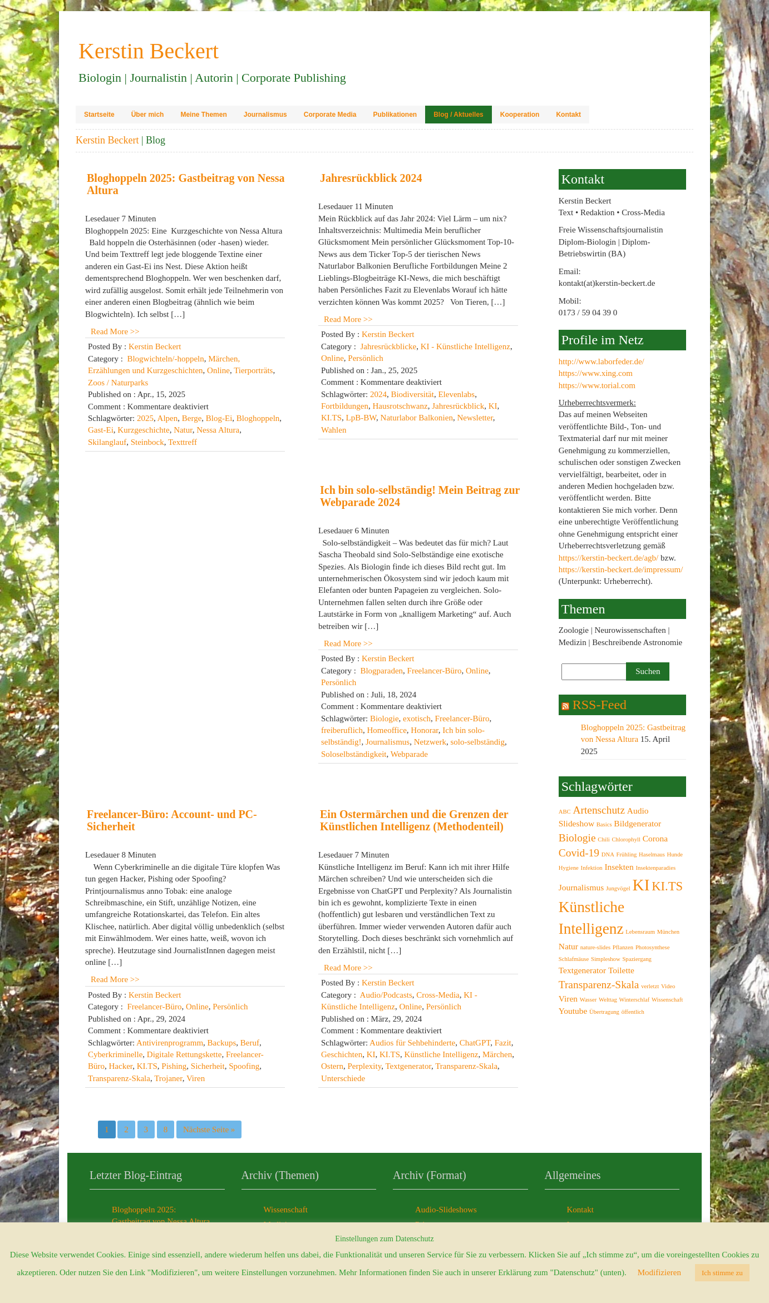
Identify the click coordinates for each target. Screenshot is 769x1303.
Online (218, 370)
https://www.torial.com (597, 385)
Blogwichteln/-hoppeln (165, 358)
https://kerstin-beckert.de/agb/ (609, 557)
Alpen (167, 418)
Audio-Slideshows (446, 1209)
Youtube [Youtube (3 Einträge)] (573, 1010)
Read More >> (115, 331)
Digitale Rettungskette (184, 1054)
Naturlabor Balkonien (417, 417)
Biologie (384, 718)
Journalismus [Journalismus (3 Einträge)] (581, 887)
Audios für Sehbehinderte (412, 1042)
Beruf (249, 1042)
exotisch (417, 718)
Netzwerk (430, 741)
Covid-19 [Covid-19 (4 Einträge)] (579, 853)
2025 (145, 418)
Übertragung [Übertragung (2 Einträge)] (604, 1012)
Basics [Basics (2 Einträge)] (604, 824)
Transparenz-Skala (119, 1078)
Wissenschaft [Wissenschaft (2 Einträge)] (667, 1000)
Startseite (99, 114)
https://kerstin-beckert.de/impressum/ (621, 569)
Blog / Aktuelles (458, 114)
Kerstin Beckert (107, 140)
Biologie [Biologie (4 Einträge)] (577, 838)
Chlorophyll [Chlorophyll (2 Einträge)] (626, 839)
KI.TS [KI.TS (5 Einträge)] (667, 886)
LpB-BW (361, 417)
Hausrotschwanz (400, 406)
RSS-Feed (600, 704)
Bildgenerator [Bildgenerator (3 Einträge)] (637, 823)
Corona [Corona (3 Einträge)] (655, 838)
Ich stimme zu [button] (722, 1273)
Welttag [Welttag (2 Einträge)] (608, 1000)
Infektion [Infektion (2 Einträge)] (592, 868)
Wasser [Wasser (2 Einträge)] (588, 1000)
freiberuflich (342, 730)
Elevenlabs (456, 394)
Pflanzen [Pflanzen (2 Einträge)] (623, 947)
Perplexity (365, 1066)
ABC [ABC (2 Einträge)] (565, 812)
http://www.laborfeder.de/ (601, 361)
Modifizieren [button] (659, 1272)
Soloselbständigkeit (354, 754)
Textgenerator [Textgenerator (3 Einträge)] (582, 970)
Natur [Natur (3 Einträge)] (568, 946)
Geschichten (341, 1054)
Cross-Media (438, 994)
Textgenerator (408, 1066)
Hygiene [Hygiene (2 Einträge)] (569, 868)
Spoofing (244, 1066)
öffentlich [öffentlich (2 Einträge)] (633, 1012)
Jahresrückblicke (388, 346)
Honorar (424, 730)
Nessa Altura (217, 429)
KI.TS (331, 417)
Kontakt (568, 114)
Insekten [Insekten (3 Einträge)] (618, 866)
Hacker (121, 1066)
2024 (378, 394)
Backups (222, 1042)
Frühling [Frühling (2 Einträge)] (627, 854)
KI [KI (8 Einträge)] (640, 885)
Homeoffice (386, 730)
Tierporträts (253, 370)
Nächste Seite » (209, 1129)
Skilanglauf (107, 442)
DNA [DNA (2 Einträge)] (608, 854)
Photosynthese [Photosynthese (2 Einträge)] (652, 947)
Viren (195, 1078)
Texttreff (182, 442)
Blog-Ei (219, 418)
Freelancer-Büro (434, 670)
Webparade (409, 754)
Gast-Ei (101, 429)
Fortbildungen (344, 406)
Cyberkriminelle (115, 1054)
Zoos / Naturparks (118, 382)
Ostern (332, 1066)
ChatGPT (475, 1042)
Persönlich (365, 358)
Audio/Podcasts (386, 994)
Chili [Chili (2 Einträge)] (603, 839)
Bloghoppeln (258, 418)
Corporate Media (330, 114)
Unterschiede (343, 1078)
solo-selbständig (477, 741)
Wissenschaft (286, 1209)
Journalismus (265, 114)
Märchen (497, 1054)
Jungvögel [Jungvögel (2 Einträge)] (618, 888)
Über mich (147, 114)
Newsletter (474, 417)
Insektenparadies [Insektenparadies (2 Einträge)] (655, 868)
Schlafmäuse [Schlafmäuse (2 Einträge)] (574, 959)
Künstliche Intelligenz (442, 1054)
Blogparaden (381, 670)
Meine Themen (203, 114)
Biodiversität (412, 394)
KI (493, 406)
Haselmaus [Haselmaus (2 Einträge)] (652, 854)
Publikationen (395, 114)
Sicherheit (208, 1066)
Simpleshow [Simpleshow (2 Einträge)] (605, 959)
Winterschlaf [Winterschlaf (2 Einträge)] (634, 1000)
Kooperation (520, 114)
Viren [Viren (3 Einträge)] (568, 998)
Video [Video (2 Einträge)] (668, 986)
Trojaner (168, 1078)
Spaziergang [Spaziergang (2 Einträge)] (636, 959)
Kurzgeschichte (143, 429)
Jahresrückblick (458, 406)
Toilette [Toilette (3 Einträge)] (621, 970)
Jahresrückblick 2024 (371, 178)
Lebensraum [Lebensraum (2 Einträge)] (640, 932)
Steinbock (147, 442)
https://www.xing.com (596, 373)
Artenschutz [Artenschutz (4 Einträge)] (599, 810)
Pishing (173, 1066)
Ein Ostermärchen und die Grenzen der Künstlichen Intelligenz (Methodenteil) (414, 820)
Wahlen (333, 429)
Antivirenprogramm (169, 1042)
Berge (192, 418)
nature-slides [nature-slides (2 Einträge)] (595, 947)
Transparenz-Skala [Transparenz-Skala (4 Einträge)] (599, 984)
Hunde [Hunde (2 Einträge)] (675, 854)
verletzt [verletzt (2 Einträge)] (650, 986)
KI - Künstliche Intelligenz (465, 346)
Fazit (503, 1042)
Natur (183, 429)
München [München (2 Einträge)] (668, 932)
